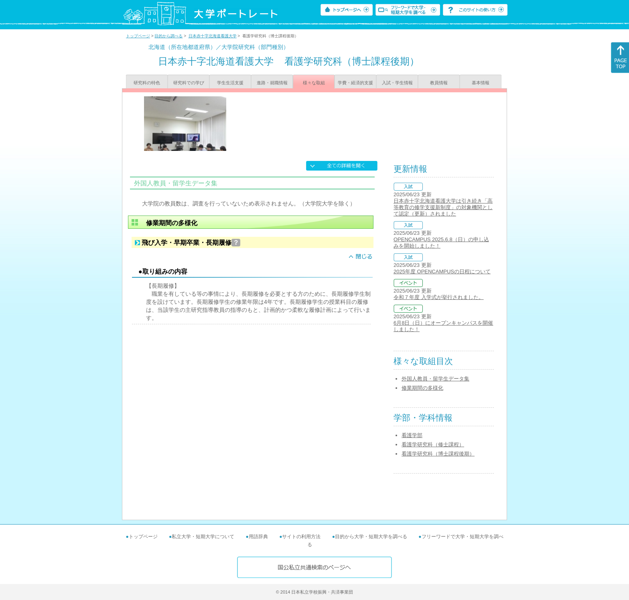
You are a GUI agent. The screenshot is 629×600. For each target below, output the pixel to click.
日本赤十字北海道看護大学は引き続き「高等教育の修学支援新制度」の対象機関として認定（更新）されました (443, 207)
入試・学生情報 (397, 82)
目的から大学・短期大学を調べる (371, 536)
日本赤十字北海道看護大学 (213, 36)
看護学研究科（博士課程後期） (438, 454)
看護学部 (412, 435)
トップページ (138, 36)
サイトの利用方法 (301, 536)
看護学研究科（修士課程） (433, 444)
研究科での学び (188, 82)
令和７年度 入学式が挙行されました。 (439, 297)
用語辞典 (258, 536)
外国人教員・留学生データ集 (435, 379)
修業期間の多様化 (422, 388)
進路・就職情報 (272, 82)
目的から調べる (168, 36)
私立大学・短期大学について (203, 536)
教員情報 (439, 82)
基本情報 (480, 82)
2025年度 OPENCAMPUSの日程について (442, 271)
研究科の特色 (147, 82)
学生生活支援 (230, 82)
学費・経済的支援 (355, 82)
